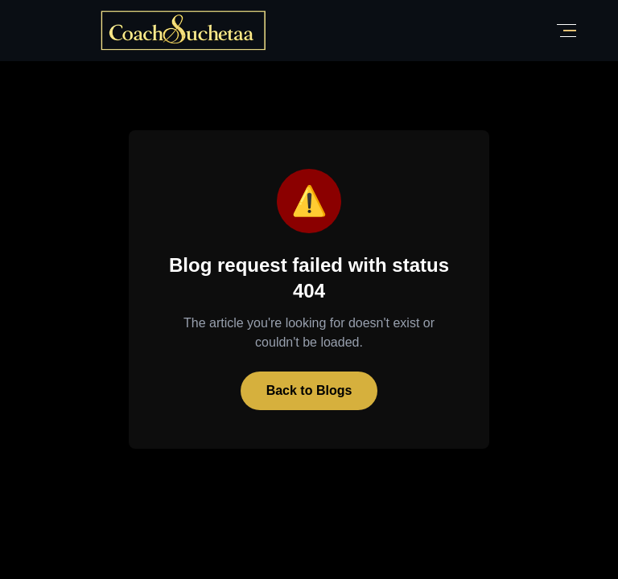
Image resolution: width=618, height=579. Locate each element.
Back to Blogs (309, 390)
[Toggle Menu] (566, 31)
